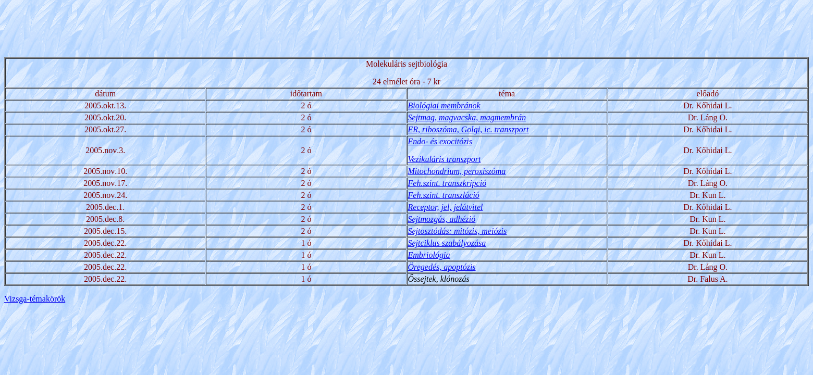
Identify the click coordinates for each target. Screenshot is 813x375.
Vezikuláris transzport (444, 159)
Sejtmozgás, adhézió (442, 219)
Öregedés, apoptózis (442, 266)
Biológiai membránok (444, 105)
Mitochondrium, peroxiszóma (457, 171)
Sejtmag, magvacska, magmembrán (467, 117)
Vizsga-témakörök (34, 298)
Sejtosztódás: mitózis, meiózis (457, 231)
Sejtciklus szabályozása (447, 243)
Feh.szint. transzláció (443, 195)
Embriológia (429, 255)
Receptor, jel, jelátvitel (445, 207)
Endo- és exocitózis (440, 141)
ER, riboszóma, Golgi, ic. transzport (468, 129)
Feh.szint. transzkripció (447, 183)
